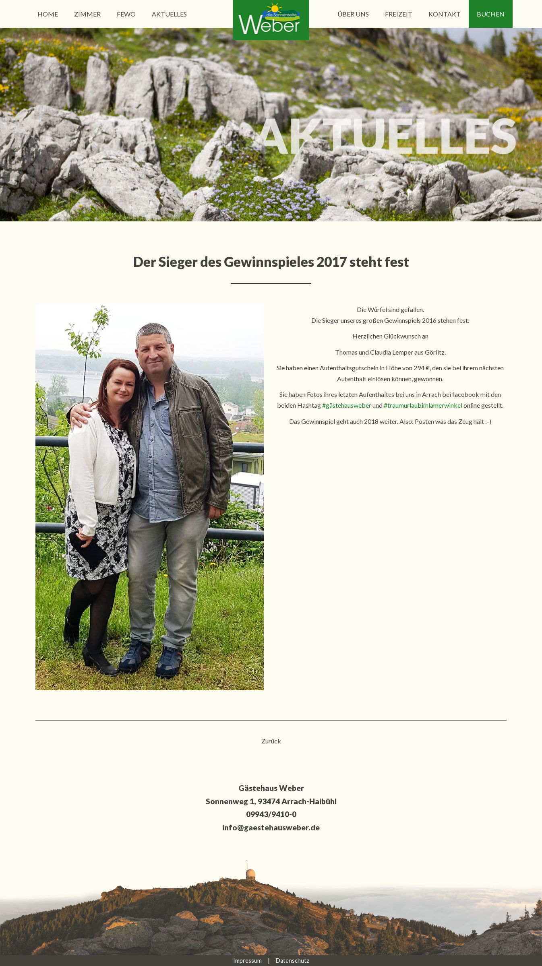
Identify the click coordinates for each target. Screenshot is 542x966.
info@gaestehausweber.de (271, 827)
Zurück (271, 741)
